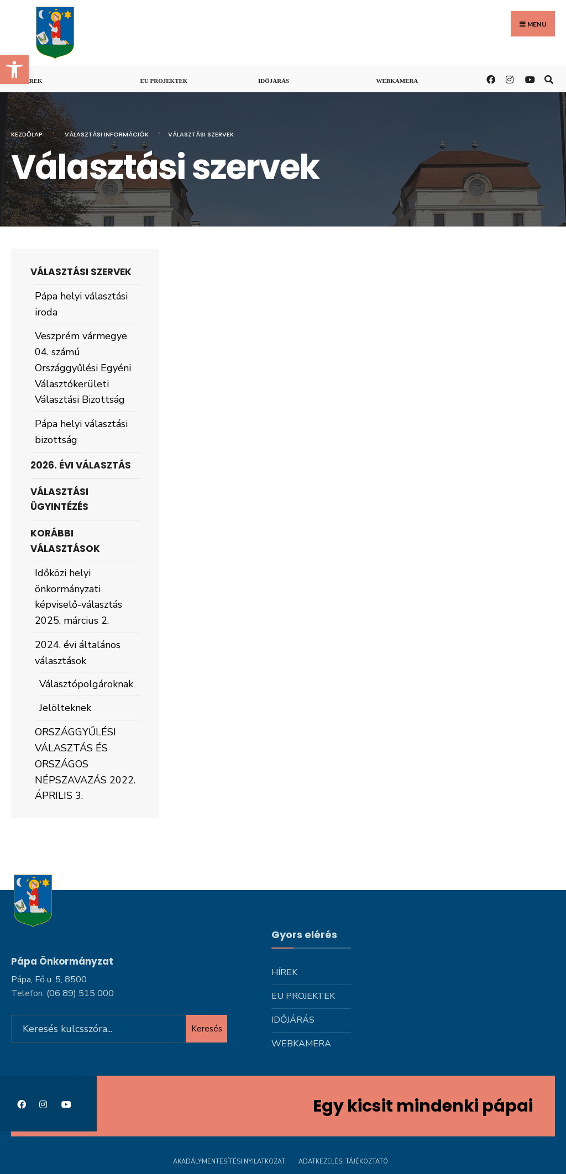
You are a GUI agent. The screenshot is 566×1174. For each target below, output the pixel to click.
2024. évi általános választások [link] (77, 652)
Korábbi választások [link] (65, 541)
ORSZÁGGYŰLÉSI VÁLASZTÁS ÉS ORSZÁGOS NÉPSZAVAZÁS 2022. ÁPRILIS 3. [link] (85, 763)
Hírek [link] (32, 80)
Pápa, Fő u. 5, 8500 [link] (49, 979)
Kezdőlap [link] (27, 134)
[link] (14, 69)
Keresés (206, 1028)
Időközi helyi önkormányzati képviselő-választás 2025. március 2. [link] (78, 596)
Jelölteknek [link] (65, 707)
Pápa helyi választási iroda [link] (81, 304)
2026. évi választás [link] (80, 465)
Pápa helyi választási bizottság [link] (81, 431)
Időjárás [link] (273, 80)
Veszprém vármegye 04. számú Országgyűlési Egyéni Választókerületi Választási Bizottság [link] (83, 367)
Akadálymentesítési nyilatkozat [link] (229, 1161)
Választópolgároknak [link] (86, 684)
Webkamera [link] (397, 80)
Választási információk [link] (107, 134)
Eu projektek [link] (164, 80)
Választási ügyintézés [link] (59, 499)
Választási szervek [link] (81, 271)
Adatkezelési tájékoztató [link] (343, 1161)
